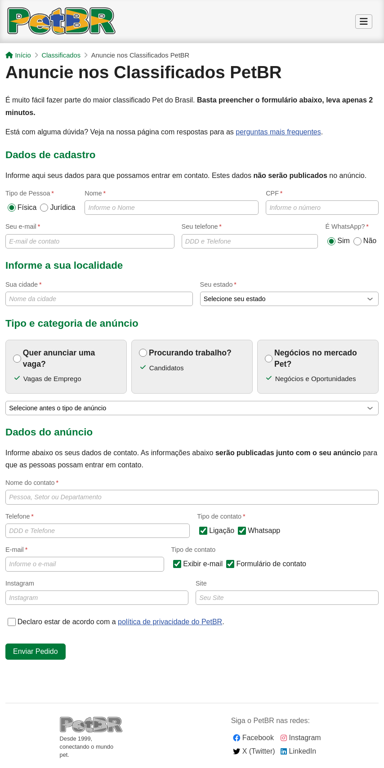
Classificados (60, 55)
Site (287, 592)
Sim (338, 241)
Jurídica (57, 208)
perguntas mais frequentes (278, 132)
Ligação (216, 531)
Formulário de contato (266, 564)
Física (22, 208)
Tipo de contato (193, 549)
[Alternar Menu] (363, 22)
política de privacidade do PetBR (170, 622)
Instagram (96, 592)
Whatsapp (259, 531)
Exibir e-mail (198, 564)
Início (18, 55)
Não (364, 241)
